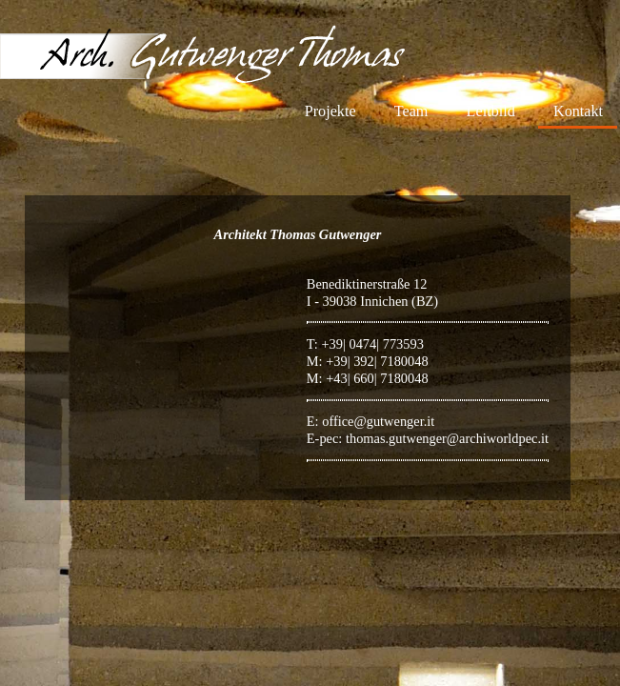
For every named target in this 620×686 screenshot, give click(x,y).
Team (411, 111)
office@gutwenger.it (378, 421)
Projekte (330, 111)
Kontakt (578, 111)
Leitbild (491, 111)
